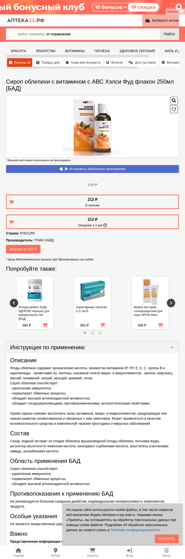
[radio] (85, 333)
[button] (92, 347)
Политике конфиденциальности (135, 530)
